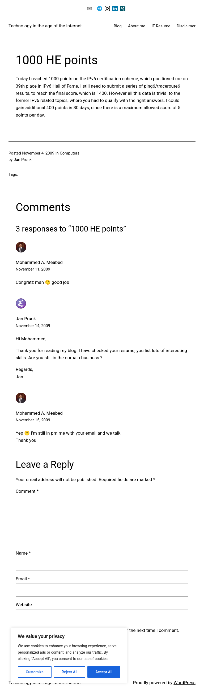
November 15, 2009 (33, 420)
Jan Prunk (26, 318)
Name (23, 553)
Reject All (69, 672)
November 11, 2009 (33, 269)
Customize (35, 672)
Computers (69, 153)
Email (23, 578)
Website (24, 604)
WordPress (184, 682)
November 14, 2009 (33, 325)
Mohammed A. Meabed (39, 413)
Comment (27, 491)
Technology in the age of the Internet (45, 25)
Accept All (103, 672)
